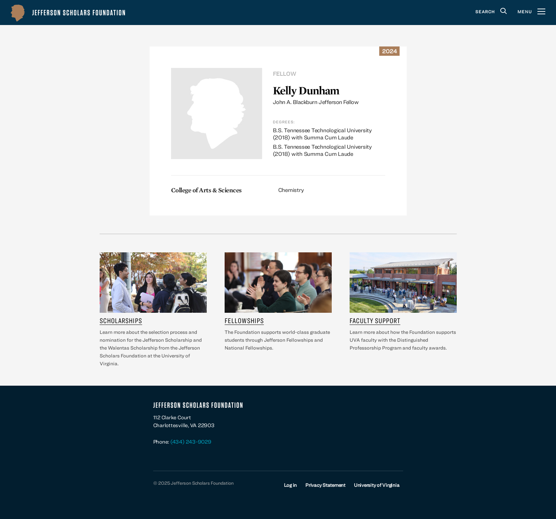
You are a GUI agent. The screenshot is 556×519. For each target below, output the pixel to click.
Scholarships (121, 320)
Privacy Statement (325, 485)
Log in (290, 485)
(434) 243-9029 (190, 442)
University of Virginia (377, 485)
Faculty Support (375, 320)
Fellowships (244, 320)
